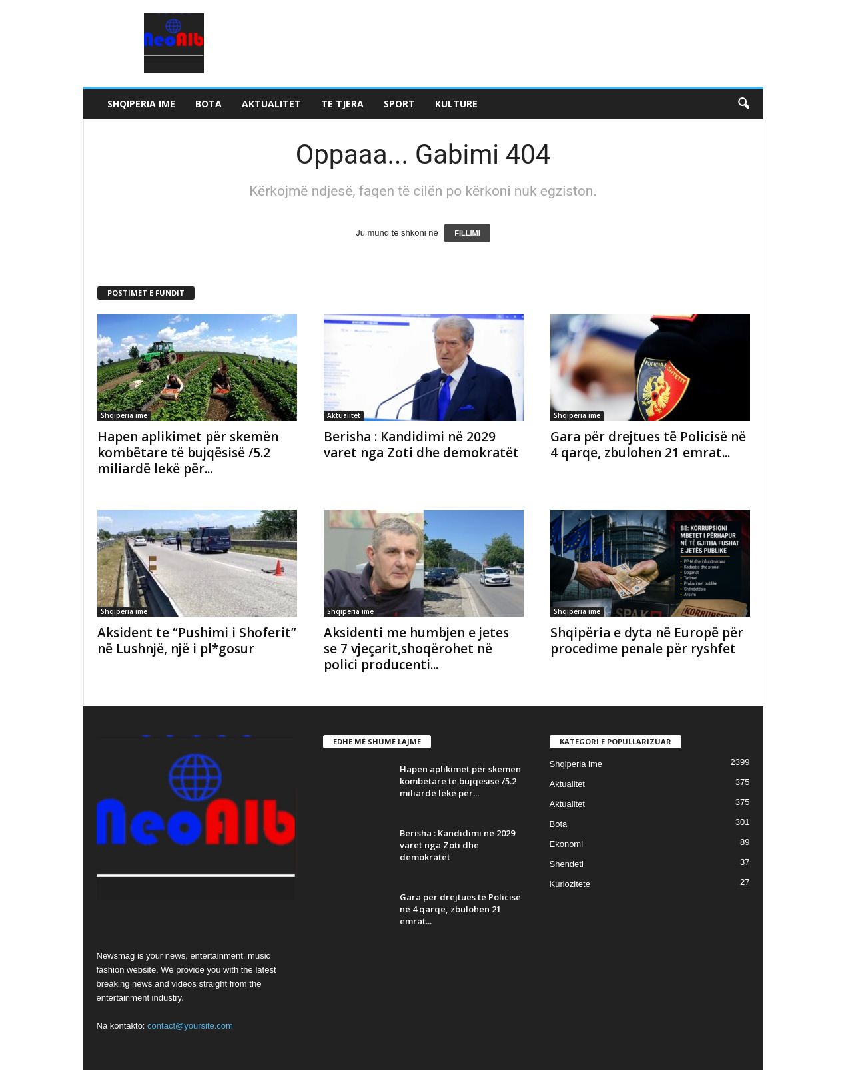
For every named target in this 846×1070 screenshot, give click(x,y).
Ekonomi (567, 844)
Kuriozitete (570, 884)
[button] (743, 104)
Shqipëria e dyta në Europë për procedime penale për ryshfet (646, 640)
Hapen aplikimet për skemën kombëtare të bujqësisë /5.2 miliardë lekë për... (187, 452)
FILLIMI (467, 233)
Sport (399, 103)
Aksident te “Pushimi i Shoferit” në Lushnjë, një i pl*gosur (196, 640)
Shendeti (567, 864)
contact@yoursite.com (190, 1026)
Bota (208, 103)
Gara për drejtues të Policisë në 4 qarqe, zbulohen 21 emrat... (648, 444)
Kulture (456, 103)
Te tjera (342, 103)
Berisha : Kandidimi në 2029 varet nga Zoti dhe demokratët (421, 444)
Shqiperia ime (141, 103)
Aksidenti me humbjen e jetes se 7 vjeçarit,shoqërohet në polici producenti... (416, 648)
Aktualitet (271, 103)
